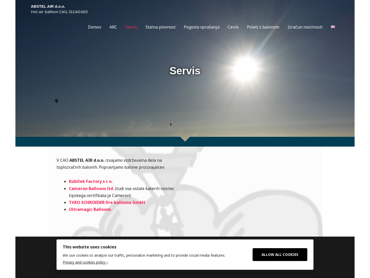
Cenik (233, 27)
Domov (94, 27)
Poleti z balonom (263, 27)
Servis (131, 27)
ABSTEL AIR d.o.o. (48, 6)
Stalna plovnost (160, 27)
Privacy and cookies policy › (85, 262)
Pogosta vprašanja (201, 27)
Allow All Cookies (280, 254)
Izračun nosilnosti (305, 27)
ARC (113, 27)
